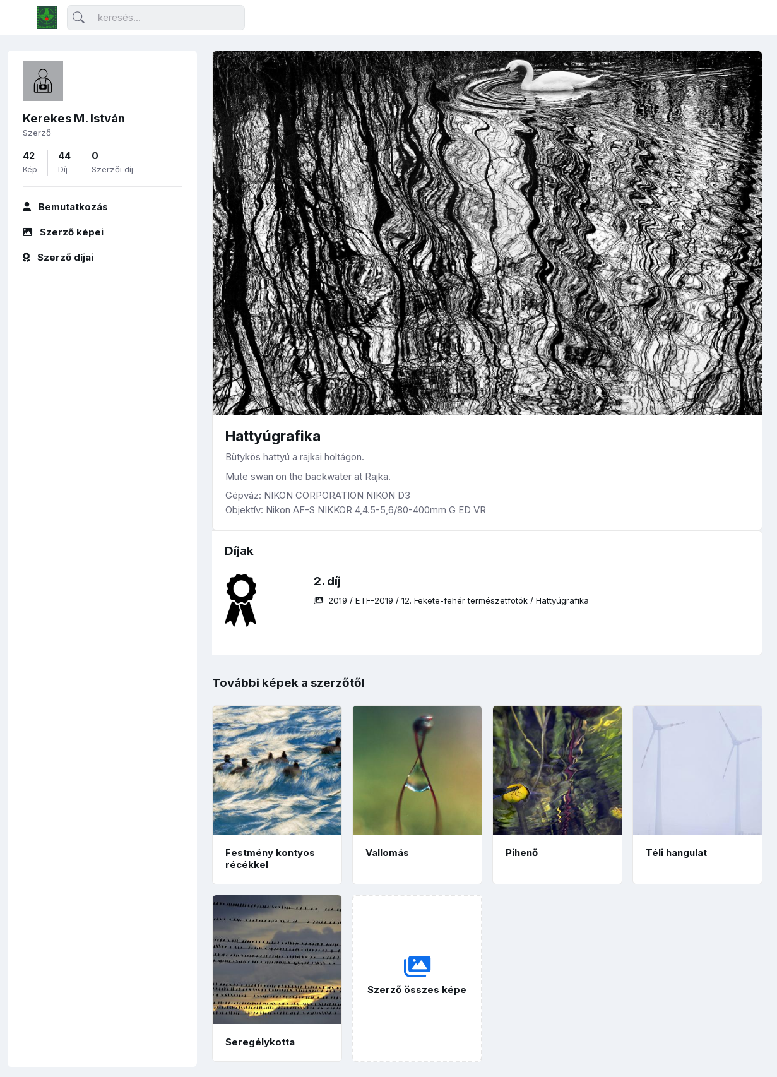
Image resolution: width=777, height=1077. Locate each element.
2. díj (327, 581)
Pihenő (522, 853)
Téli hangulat (676, 853)
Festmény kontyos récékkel (270, 859)
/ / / (451, 600)
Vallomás (387, 853)
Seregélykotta (260, 1042)
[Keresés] (156, 18)
